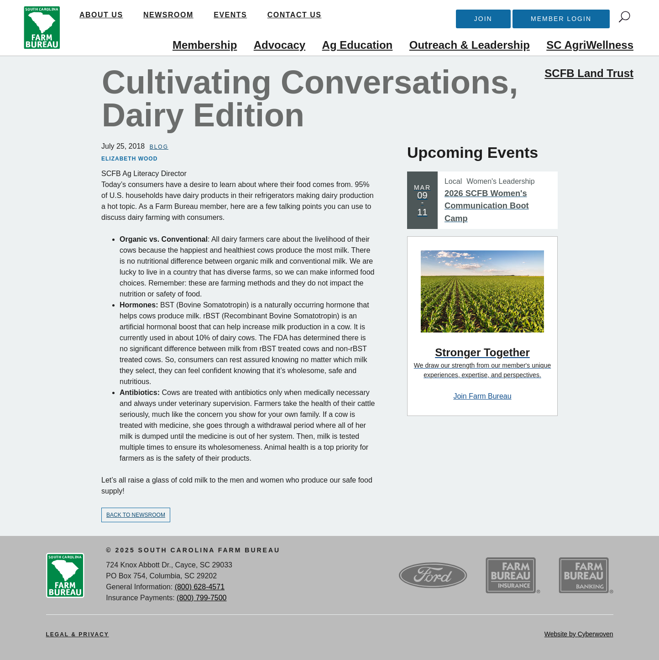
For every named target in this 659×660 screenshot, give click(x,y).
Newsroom (168, 15)
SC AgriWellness (589, 45)
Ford (433, 575)
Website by (578, 634)
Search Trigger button (624, 17)
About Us (101, 15)
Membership (205, 45)
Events (230, 15)
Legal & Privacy (77, 634)
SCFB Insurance (513, 575)
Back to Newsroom (135, 515)
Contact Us (294, 15)
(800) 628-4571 (200, 587)
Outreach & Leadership (469, 45)
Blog (159, 147)
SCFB (42, 28)
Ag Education (357, 45)
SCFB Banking (586, 575)
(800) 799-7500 (201, 598)
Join (483, 18)
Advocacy (279, 45)
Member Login (561, 18)
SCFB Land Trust (588, 73)
